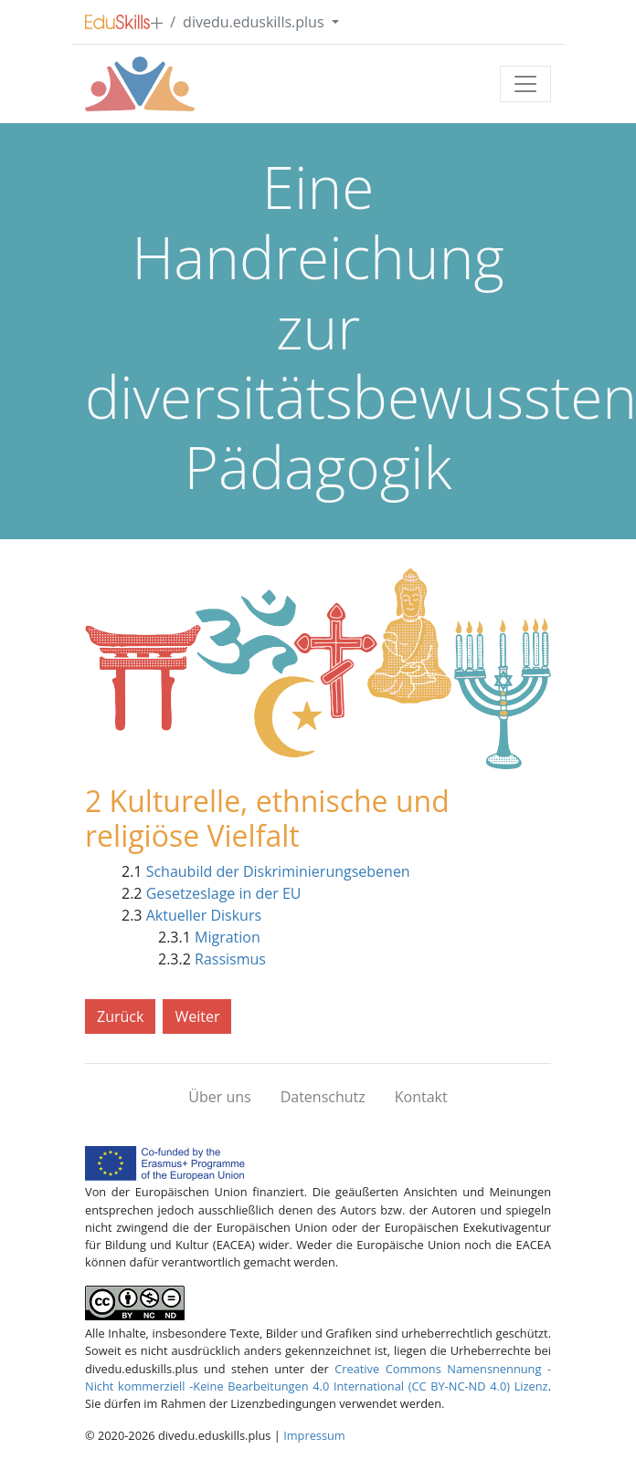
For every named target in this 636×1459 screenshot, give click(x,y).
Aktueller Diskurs (203, 915)
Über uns (219, 1097)
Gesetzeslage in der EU (224, 893)
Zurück (120, 1016)
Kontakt (421, 1097)
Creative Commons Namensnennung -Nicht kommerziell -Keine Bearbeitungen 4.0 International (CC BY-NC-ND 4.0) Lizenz (318, 1377)
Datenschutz (323, 1097)
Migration (227, 937)
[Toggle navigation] (525, 84)
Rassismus (230, 959)
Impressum (314, 1435)
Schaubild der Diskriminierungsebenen (278, 871)
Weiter (197, 1016)
